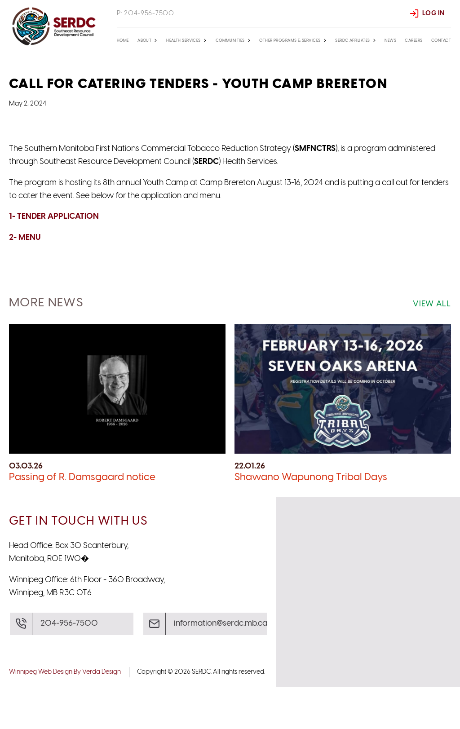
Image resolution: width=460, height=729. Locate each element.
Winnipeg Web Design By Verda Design (65, 713)
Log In (433, 13)
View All (432, 346)
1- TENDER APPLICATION (54, 259)
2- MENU (24, 279)
